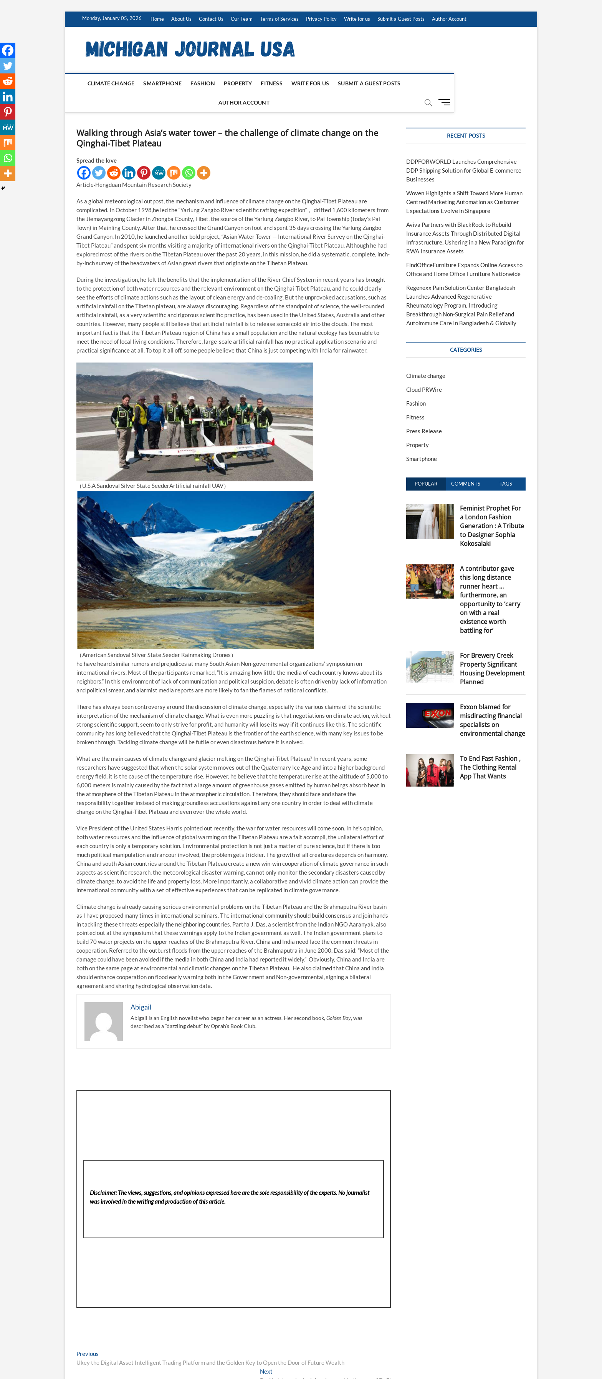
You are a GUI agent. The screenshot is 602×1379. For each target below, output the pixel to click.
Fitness (264, 83)
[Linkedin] (129, 154)
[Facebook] (84, 154)
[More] (203, 154)
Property (231, 83)
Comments (465, 465)
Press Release (424, 412)
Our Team (242, 19)
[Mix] (173, 154)
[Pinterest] (143, 154)
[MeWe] (158, 154)
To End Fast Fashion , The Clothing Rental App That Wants (490, 748)
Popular (426, 465)
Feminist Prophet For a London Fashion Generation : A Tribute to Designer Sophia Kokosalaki (492, 507)
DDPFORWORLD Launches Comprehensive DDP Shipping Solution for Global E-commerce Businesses (463, 151)
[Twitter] (99, 154)
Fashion (196, 83)
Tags (505, 465)
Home (157, 19)
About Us (181, 19)
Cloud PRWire (424, 370)
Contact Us (211, 19)
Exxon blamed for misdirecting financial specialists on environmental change (492, 701)
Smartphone (155, 83)
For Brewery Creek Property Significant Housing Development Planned (492, 649)
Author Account (449, 19)
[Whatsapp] (188, 154)
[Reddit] (114, 154)
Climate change (103, 83)
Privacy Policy (321, 19)
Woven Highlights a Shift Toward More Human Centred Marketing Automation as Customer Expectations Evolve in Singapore (464, 183)
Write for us (357, 19)
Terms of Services (279, 19)
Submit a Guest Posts (401, 19)
